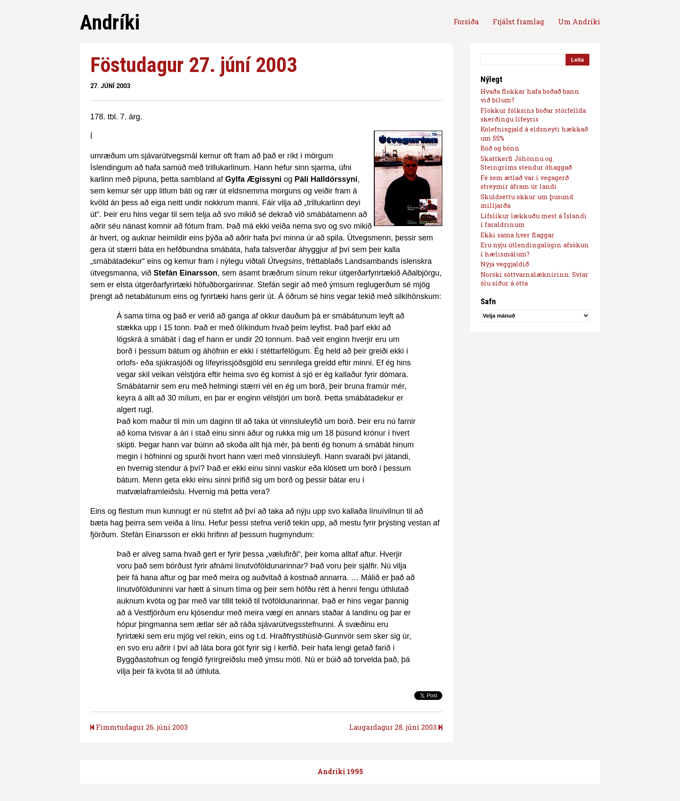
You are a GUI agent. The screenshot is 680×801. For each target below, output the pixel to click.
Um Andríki (579, 21)
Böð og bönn (500, 148)
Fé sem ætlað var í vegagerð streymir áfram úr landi (525, 182)
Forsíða (466, 21)
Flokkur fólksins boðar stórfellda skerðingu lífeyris (533, 114)
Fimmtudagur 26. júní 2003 (139, 727)
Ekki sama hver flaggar (517, 235)
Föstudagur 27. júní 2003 (193, 65)
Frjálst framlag (518, 21)
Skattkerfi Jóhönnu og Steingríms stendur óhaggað (526, 162)
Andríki (110, 22)
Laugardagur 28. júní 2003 (395, 727)
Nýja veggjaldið (505, 264)
